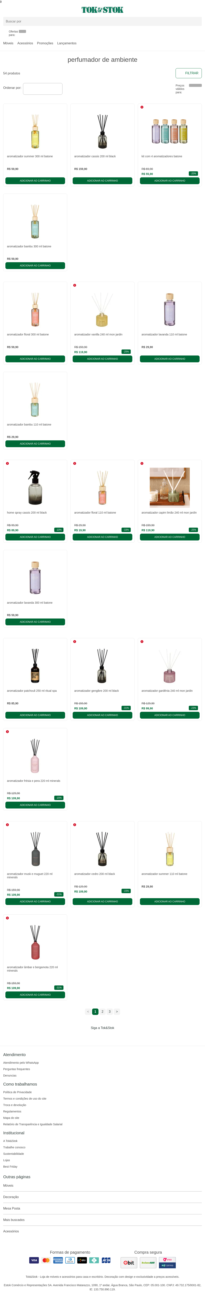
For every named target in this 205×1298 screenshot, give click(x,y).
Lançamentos (66, 43)
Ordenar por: (12, 87)
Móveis (8, 43)
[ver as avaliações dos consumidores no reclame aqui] (148, 1262)
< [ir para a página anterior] (88, 1011)
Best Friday (10, 1166)
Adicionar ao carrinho (35, 180)
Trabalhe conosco (14, 1147)
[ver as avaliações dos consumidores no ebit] (129, 1262)
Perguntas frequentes (16, 1069)
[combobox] (42, 89)
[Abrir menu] (34, 9)
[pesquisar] (197, 21)
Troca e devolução (14, 1105)
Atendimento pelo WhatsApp (21, 1062)
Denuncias (9, 1075)
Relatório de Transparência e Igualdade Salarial (32, 1124)
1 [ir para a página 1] (95, 1011)
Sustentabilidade (13, 1153)
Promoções (45, 43)
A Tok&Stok (10, 1141)
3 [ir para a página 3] (110, 1011)
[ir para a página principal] (102, 10)
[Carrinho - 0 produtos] (199, 9)
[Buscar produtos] (102, 21)
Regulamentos (12, 1111)
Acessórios (25, 43)
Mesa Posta (102, 1208)
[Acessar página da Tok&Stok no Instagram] (97, 1036)
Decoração (102, 1197)
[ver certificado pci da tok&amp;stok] (167, 1262)
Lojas (6, 1160)
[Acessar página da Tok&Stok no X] (119, 1036)
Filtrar (188, 73)
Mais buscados (102, 1220)
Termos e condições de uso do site (24, 1098)
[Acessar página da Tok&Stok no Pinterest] (108, 1036)
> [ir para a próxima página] (117, 1011)
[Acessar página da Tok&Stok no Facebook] (85, 1036)
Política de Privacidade (17, 1092)
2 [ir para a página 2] (103, 1011)
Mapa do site (11, 1117)
